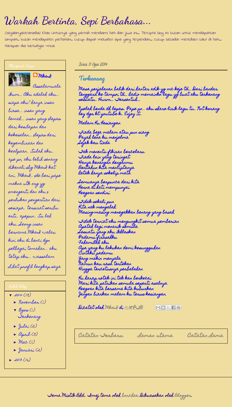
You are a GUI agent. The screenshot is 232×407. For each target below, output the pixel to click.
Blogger (183, 396)
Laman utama (155, 336)
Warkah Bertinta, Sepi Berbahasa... (77, 20)
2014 (19, 296)
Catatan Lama (205, 336)
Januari (27, 350)
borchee (130, 396)
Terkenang (29, 317)
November (29, 303)
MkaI (45, 77)
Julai (24, 327)
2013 (19, 360)
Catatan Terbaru (101, 336)
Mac (24, 343)
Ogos (24, 310)
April (25, 335)
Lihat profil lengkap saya (35, 267)
